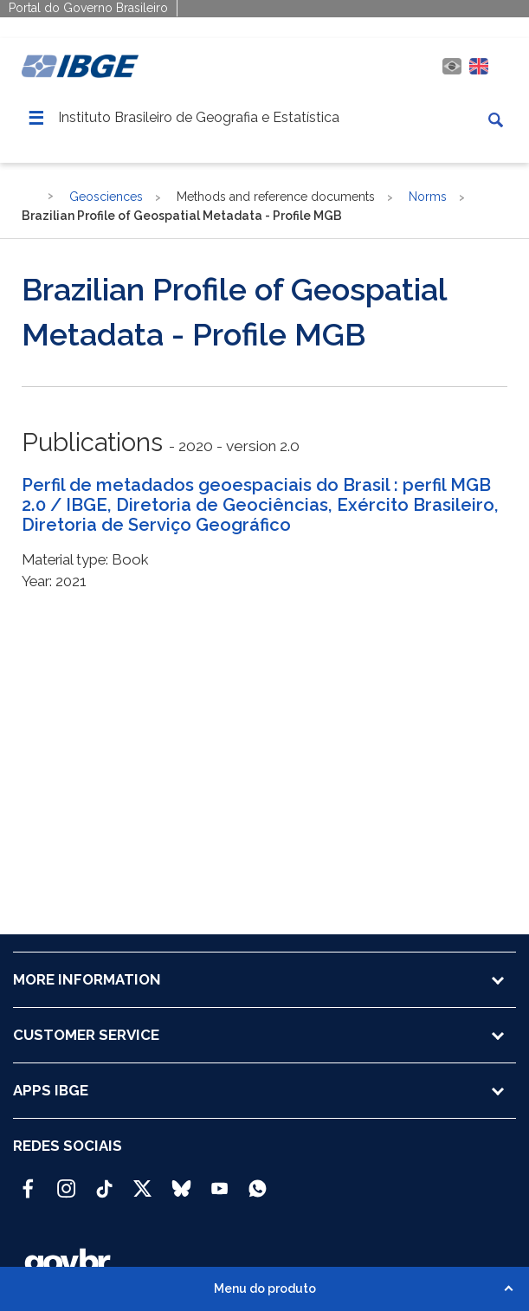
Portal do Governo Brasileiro (88, 8)
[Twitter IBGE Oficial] (142, 1188)
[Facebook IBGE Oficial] (28, 1181)
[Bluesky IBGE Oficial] (181, 1181)
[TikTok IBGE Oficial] (104, 1181)
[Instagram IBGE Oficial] (66, 1181)
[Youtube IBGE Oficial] (219, 1181)
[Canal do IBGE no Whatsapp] (257, 1181)
